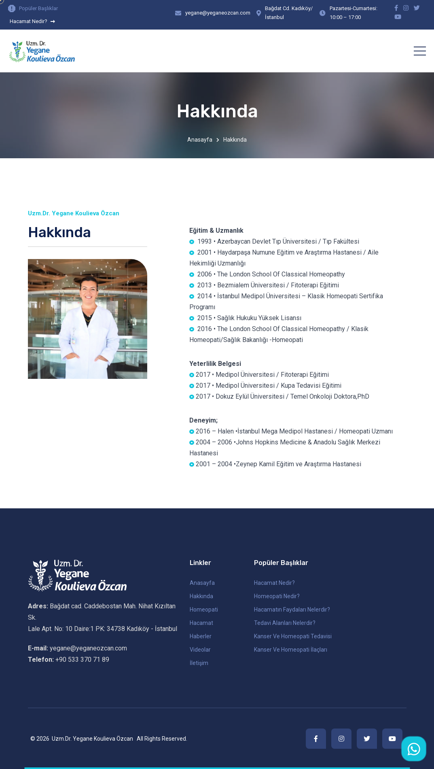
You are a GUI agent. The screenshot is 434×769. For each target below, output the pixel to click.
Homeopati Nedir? (277, 596)
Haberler (201, 636)
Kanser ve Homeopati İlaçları (290, 649)
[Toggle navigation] (420, 51)
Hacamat (201, 623)
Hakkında (201, 596)
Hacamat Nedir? (32, 21)
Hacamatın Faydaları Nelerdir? (292, 609)
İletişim (199, 663)
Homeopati (204, 609)
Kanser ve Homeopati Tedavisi (293, 636)
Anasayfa (199, 139)
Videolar (200, 649)
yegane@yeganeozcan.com (217, 13)
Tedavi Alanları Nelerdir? (284, 623)
